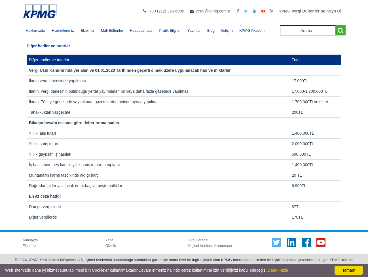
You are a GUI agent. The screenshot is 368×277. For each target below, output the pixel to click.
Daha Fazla (278, 270)
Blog (211, 30)
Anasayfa (30, 240)
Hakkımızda (35, 30)
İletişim (226, 30)
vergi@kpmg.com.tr (213, 11)
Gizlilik (110, 246)
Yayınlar (194, 30)
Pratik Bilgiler (170, 30)
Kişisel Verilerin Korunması (210, 246)
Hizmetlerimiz (63, 30)
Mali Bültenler (112, 30)
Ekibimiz (87, 30)
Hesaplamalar (141, 30)
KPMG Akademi (252, 30)
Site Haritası (198, 240)
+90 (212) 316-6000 (166, 11)
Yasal (110, 240)
